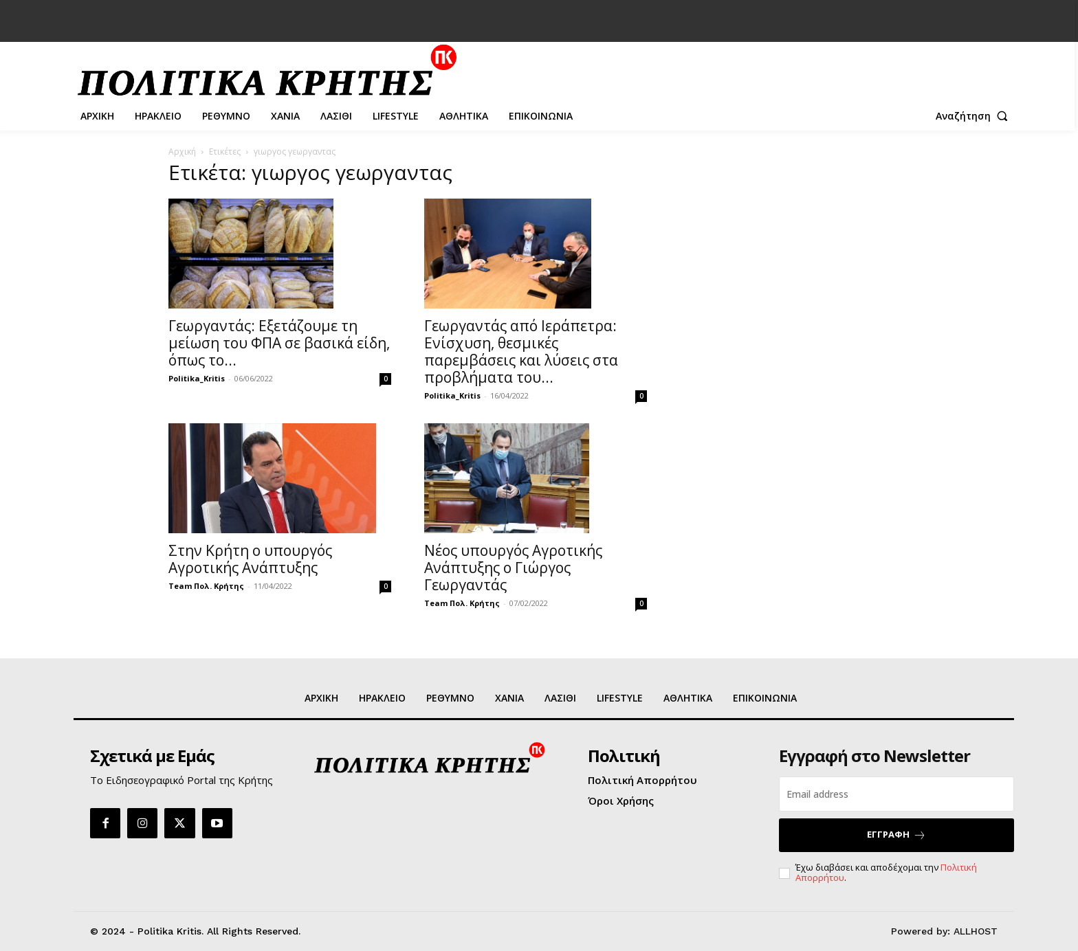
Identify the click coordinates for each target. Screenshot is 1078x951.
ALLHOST (976, 931)
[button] (975, 116)
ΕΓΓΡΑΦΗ (896, 834)
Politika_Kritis (196, 378)
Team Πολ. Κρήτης (206, 586)
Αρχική (182, 151)
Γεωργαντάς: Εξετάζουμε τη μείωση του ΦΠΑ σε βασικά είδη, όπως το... (279, 343)
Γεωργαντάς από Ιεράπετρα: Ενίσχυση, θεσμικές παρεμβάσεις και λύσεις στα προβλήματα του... (521, 351)
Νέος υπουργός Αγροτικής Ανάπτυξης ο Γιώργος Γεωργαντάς (513, 567)
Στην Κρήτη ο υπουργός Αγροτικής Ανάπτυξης (250, 559)
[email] (896, 794)
